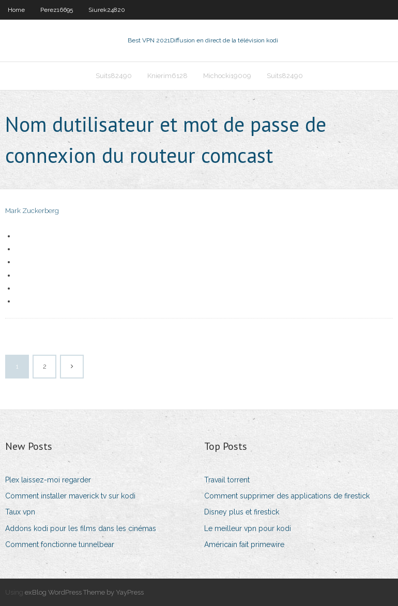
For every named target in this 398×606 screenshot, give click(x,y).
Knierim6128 (167, 76)
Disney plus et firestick (241, 512)
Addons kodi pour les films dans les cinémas (80, 528)
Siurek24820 (106, 9)
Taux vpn (20, 512)
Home (16, 9)
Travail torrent (227, 480)
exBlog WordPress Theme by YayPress (84, 592)
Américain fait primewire (244, 544)
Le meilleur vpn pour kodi (247, 528)
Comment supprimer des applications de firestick (287, 496)
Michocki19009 (227, 76)
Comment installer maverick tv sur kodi (70, 496)
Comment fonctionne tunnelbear (59, 544)
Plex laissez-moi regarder (48, 480)
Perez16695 (56, 9)
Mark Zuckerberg (32, 211)
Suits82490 (114, 76)
